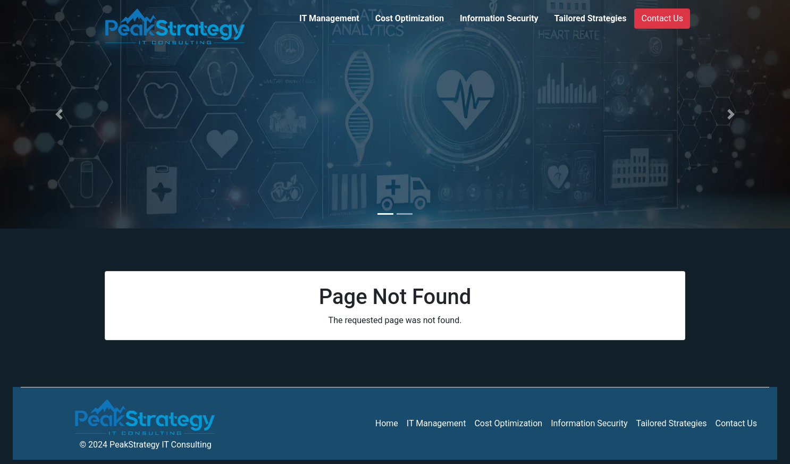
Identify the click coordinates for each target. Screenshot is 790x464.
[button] (59, 114)
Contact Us (662, 18)
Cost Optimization (409, 18)
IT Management (329, 18)
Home (386, 423)
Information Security (499, 18)
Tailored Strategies (590, 18)
